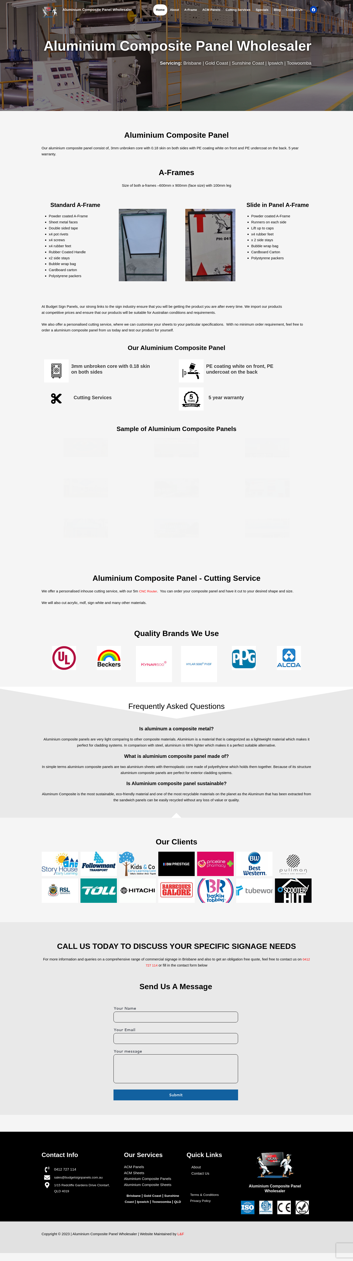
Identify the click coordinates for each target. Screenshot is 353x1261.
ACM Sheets (134, 1175)
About (174, 10)
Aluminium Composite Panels (147, 1181)
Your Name (124, 1008)
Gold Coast (152, 1197)
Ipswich (146, 1203)
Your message (127, 1053)
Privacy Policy (201, 1202)
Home (160, 10)
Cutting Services (238, 10)
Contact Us (294, 10)
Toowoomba (167, 1203)
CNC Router (149, 591)
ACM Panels (211, 10)
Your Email (124, 1030)
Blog (277, 10)
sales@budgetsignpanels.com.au (80, 1179)
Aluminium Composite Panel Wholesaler (97, 9)
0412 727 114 (65, 1171)
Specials (262, 10)
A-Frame (190, 10)
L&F (180, 1242)
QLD (153, 1209)
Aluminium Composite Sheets (147, 1187)
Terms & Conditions (205, 1196)
